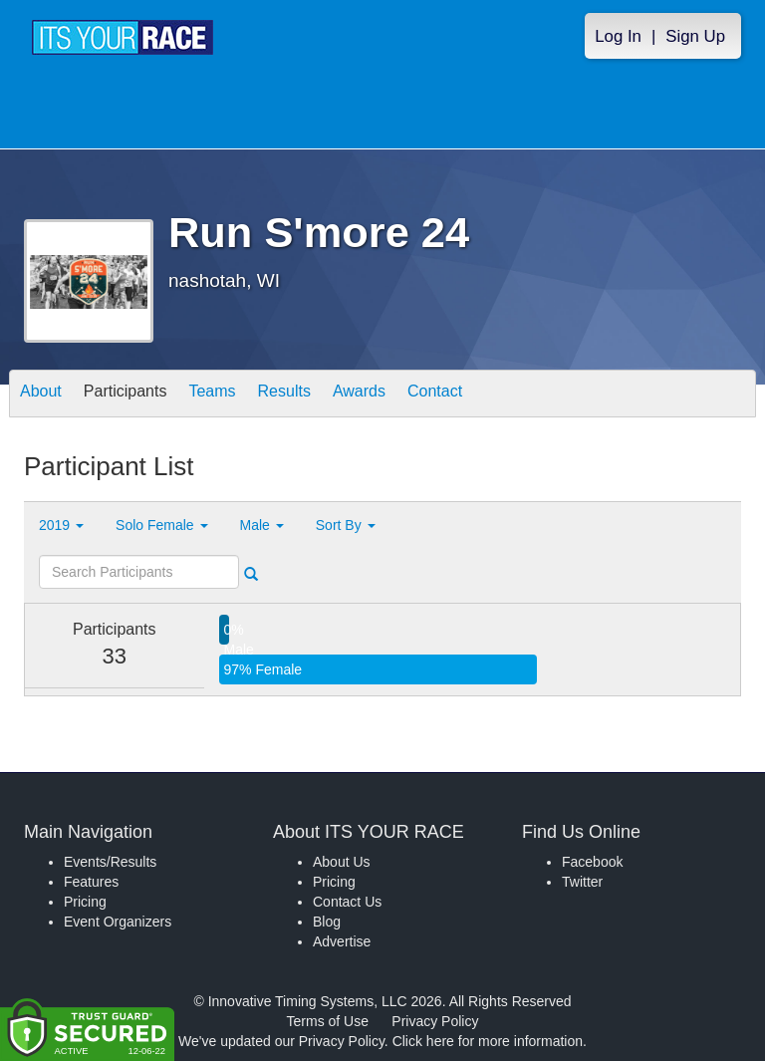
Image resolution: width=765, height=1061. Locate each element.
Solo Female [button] (161, 525)
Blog (327, 921)
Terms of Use (328, 1021)
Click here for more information (487, 1041)
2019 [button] (61, 525)
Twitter (582, 882)
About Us (342, 862)
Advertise (342, 941)
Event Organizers (117, 921)
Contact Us (347, 902)
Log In (618, 36)
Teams (211, 395)
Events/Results (110, 862)
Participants (125, 395)
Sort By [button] (346, 525)
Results (284, 395)
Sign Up (695, 36)
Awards (359, 395)
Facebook (592, 862)
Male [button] (262, 525)
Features (91, 882)
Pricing (85, 902)
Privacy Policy (434, 1021)
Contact (434, 395)
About (41, 395)
